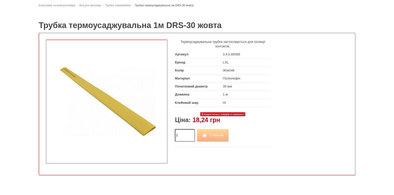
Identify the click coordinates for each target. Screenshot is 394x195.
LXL (226, 62)
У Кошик (213, 135)
